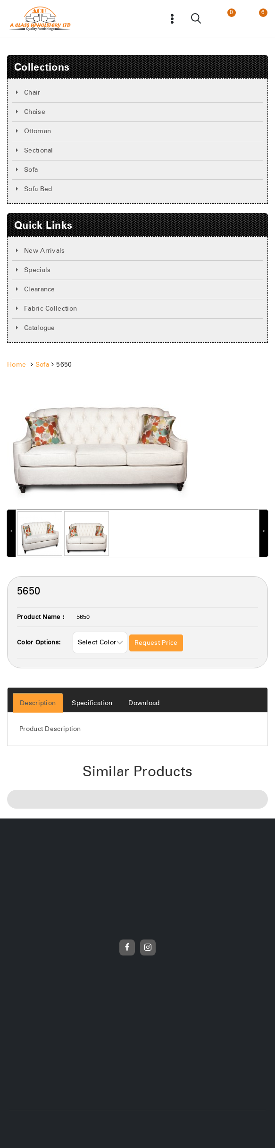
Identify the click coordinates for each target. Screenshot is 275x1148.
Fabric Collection (50, 308)
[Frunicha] (40, 19)
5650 (83, 617)
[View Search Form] (196, 18)
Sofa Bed (38, 189)
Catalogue (39, 328)
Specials (37, 270)
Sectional (38, 150)
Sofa (31, 170)
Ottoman (37, 131)
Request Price (156, 643)
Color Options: (39, 643)
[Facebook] (127, 947)
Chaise (34, 112)
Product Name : (41, 617)
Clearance (39, 289)
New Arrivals (44, 251)
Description (38, 703)
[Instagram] (148, 947)
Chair (32, 92)
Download (143, 703)
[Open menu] (172, 18)
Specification (92, 703)
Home (16, 364)
